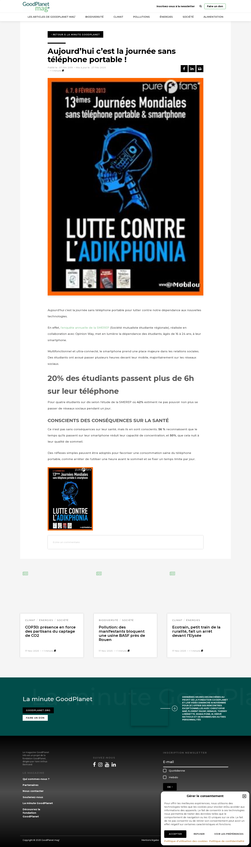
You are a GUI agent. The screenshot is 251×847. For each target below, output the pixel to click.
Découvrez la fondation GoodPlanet (31, 812)
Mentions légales (150, 839)
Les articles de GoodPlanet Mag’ (51, 16)
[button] (244, 796)
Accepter (175, 834)
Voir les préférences (229, 834)
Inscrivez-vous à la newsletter (176, 6)
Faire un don (215, 6)
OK (170, 786)
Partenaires (30, 784)
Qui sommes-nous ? (36, 778)
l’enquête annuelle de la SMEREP (84, 327)
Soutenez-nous (33, 796)
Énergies (166, 16)
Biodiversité (94, 16)
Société (188, 16)
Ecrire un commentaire (66, 542)
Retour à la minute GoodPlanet (75, 34)
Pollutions (141, 16)
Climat (118, 16)
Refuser (199, 834)
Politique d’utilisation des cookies (186, 841)
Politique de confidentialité (226, 841)
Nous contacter (33, 790)
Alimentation (213, 16)
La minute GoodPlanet (38, 802)
